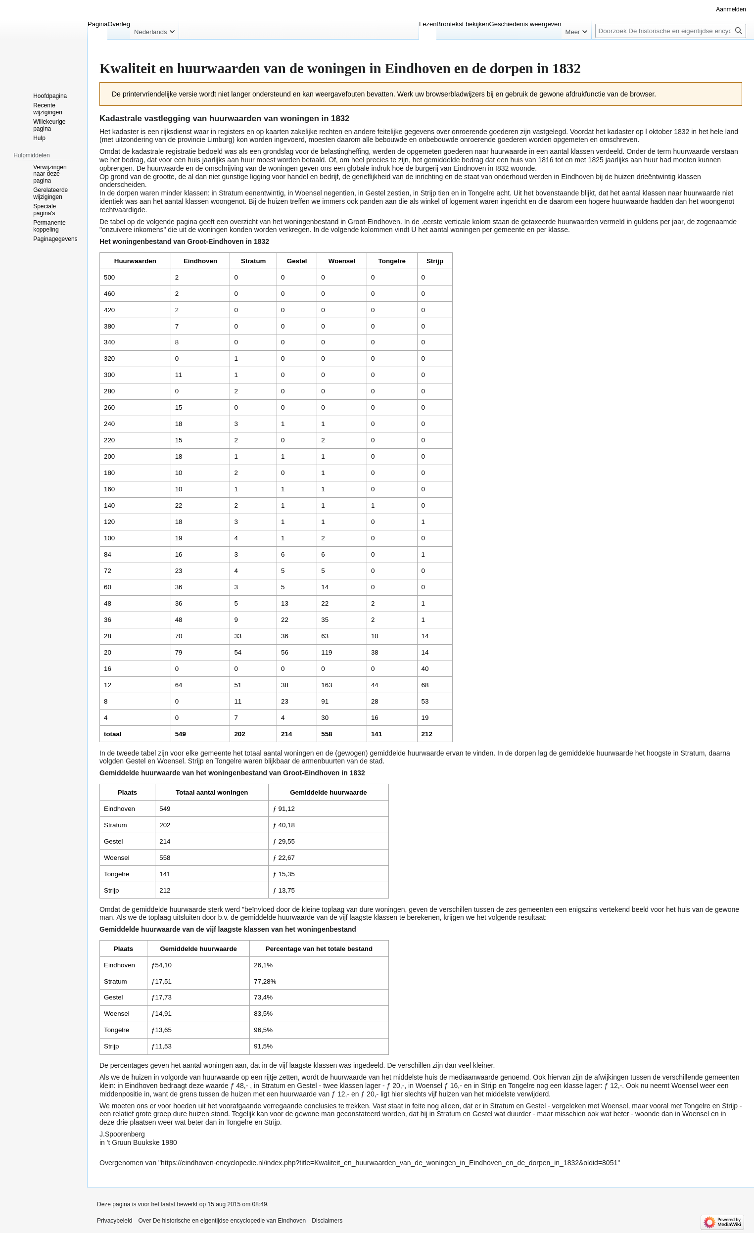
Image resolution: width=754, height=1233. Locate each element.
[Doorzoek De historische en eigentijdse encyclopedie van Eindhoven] (670, 31)
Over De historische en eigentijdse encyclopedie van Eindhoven (222, 1220)
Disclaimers (327, 1220)
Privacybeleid (114, 1220)
